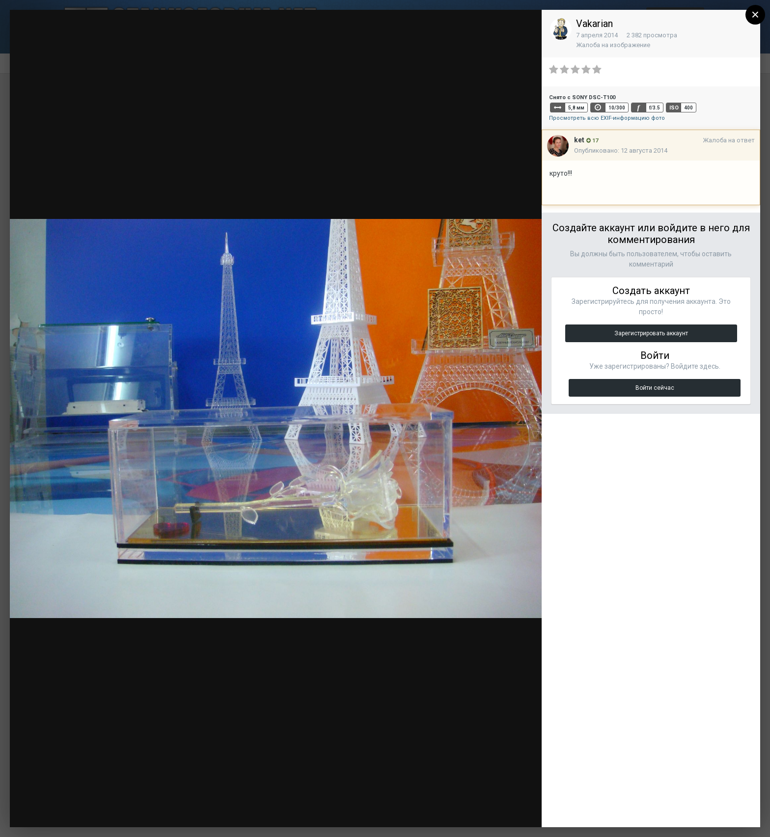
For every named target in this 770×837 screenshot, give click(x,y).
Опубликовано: (620, 150)
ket (579, 140)
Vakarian (594, 23)
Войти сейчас (654, 387)
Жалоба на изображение (613, 45)
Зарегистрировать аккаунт (651, 333)
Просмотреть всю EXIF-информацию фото (607, 118)
